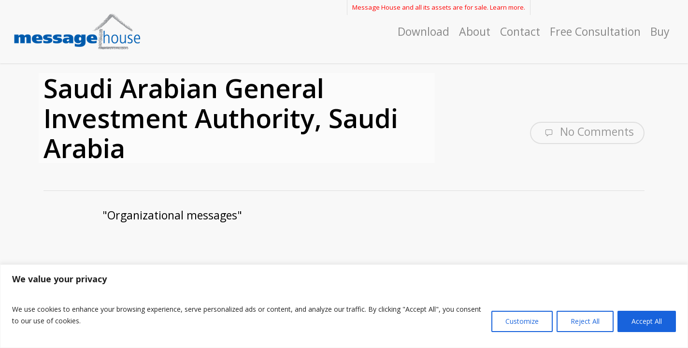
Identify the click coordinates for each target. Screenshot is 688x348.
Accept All (646, 321)
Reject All (585, 321)
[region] (344, 306)
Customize (522, 321)
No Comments (587, 132)
